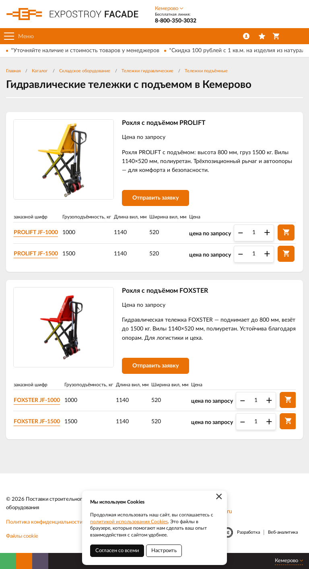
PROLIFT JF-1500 (36, 254)
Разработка (248, 532)
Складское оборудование (84, 71)
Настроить (164, 550)
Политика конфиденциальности (44, 522)
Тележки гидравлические (147, 71)
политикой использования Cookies (129, 521)
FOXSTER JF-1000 (37, 400)
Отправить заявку (155, 198)
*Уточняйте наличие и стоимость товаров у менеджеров (85, 50)
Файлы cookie (22, 536)
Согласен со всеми (117, 550)
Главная (13, 71)
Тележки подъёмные (206, 71)
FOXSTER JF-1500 (37, 421)
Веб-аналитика (283, 532)
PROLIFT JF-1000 (36, 232)
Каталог (40, 71)
